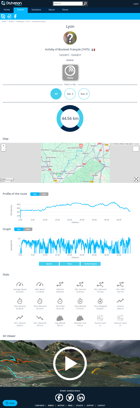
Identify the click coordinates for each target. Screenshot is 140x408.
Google (136, 144)
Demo (65, 9)
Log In (136, 3)
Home (7, 9)
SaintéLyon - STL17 (23, 21)
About (52, 9)
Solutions (36, 9)
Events (20, 9)
